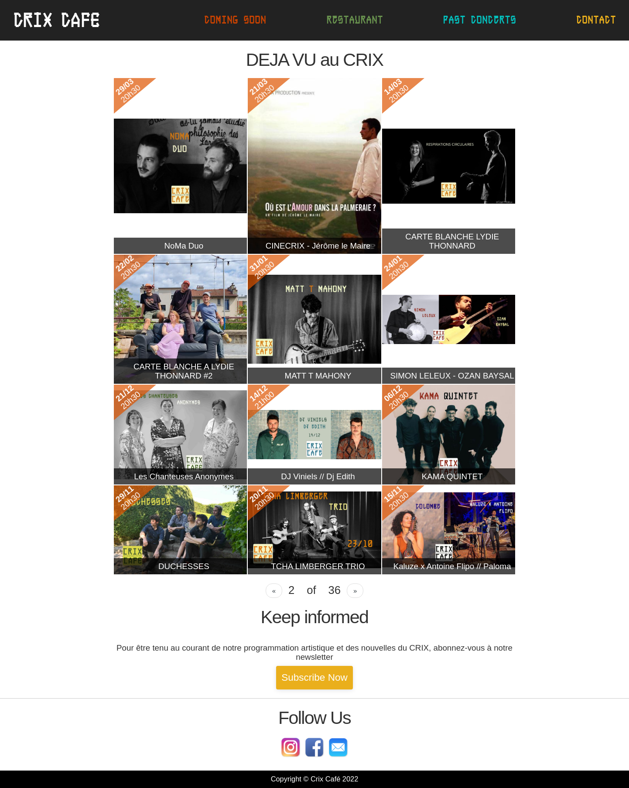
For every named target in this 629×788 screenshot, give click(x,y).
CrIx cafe (56, 20)
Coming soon (235, 20)
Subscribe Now (314, 677)
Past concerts (479, 20)
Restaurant (354, 20)
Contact (596, 20)
